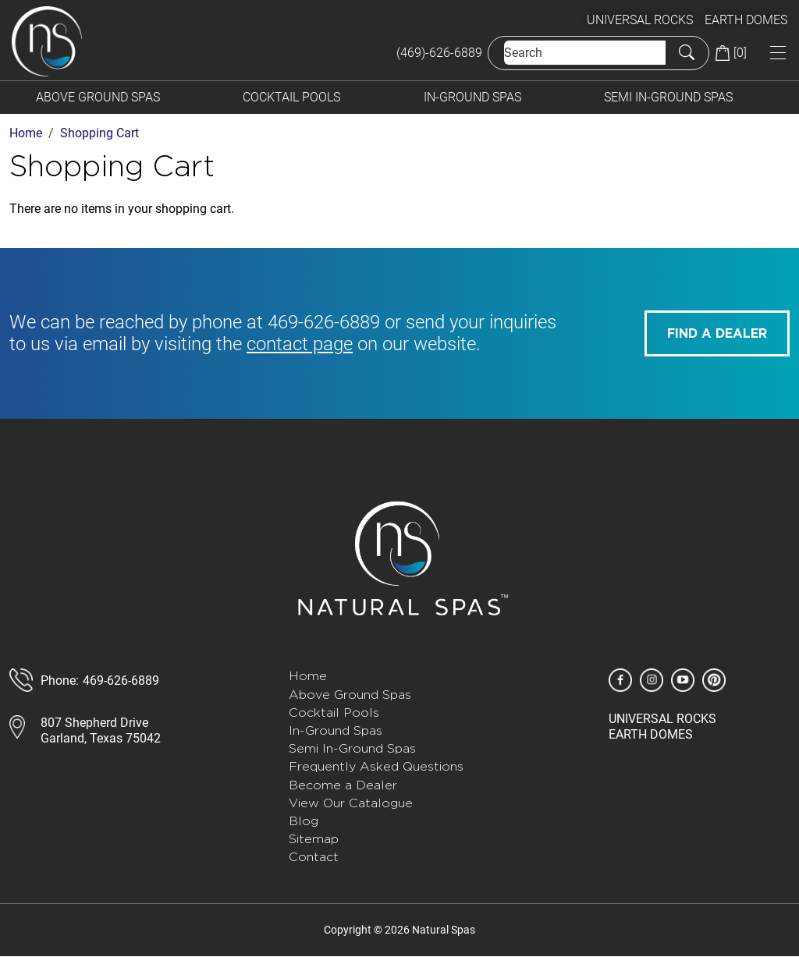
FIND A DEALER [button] (717, 334)
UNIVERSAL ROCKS (640, 19)
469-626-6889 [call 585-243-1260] (324, 322)
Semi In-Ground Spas (668, 97)
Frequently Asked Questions (376, 766)
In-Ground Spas (472, 97)
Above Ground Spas (98, 97)
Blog (303, 821)
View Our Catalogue (351, 803)
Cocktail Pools (291, 97)
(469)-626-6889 (439, 52)
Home (308, 675)
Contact (314, 856)
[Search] (585, 53)
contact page (300, 344)
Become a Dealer (343, 785)
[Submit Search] (686, 52)
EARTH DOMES (746, 19)
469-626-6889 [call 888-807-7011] (121, 680)
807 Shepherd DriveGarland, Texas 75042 (101, 730)
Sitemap (314, 838)
